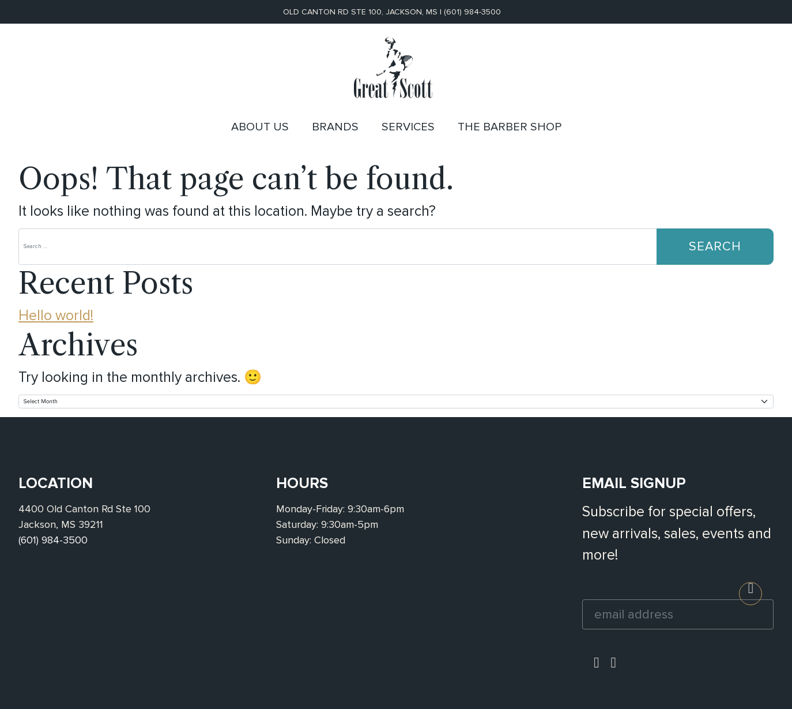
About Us (260, 127)
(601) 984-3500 (472, 12)
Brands (335, 127)
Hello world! (55, 315)
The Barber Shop (509, 127)
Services (408, 127)
